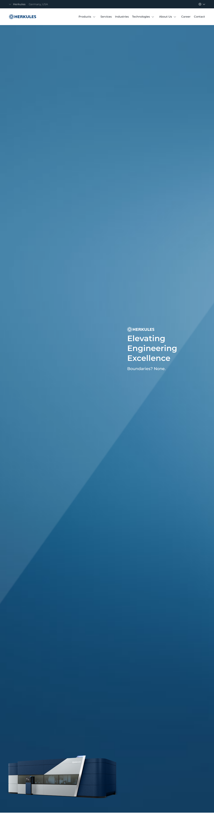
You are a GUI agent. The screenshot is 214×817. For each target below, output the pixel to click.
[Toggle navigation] (29, 4)
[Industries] (122, 16)
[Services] (106, 16)
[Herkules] (21, 16)
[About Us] (165, 16)
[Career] (186, 16)
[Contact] (199, 16)
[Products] (85, 16)
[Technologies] (141, 16)
